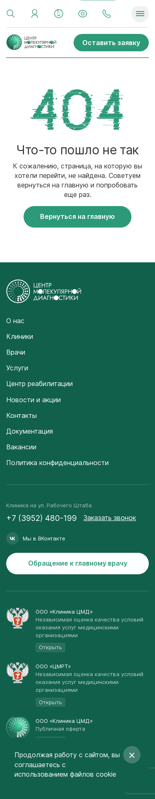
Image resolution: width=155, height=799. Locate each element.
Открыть (50, 647)
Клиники (19, 336)
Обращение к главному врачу (77, 563)
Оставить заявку (111, 42)
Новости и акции (33, 400)
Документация (29, 431)
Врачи (15, 352)
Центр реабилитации (39, 383)
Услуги (17, 368)
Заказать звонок (109, 517)
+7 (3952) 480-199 (41, 518)
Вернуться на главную (77, 216)
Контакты (21, 415)
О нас (15, 321)
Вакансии (21, 447)
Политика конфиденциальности (57, 462)
